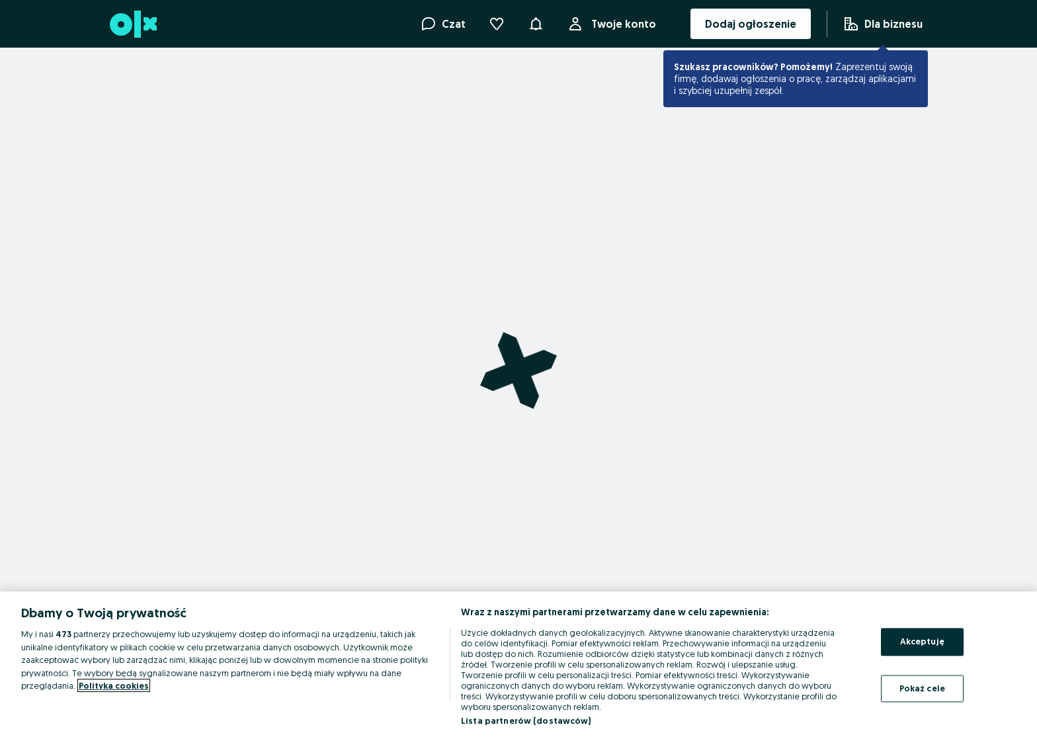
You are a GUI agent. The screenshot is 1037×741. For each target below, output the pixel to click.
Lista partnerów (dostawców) (526, 720)
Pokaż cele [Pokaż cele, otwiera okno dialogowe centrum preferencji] (922, 688)
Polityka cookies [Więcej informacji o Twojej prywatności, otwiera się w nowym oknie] (114, 685)
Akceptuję (922, 641)
